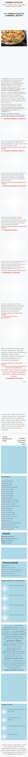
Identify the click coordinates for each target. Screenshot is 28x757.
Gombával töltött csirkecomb (17, 585)
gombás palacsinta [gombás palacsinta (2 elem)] (17, 646)
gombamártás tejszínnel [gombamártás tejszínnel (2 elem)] (21, 629)
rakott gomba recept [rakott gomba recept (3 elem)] (17, 661)
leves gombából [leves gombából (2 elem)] (8, 661)
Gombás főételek (20, 414)
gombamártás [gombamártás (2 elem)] (21, 627)
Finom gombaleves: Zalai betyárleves (14, 718)
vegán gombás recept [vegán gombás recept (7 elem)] (13, 670)
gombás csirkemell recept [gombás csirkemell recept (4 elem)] (13, 636)
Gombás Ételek (10, 754)
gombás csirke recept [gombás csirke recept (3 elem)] (9, 638)
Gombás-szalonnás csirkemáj (17, 595)
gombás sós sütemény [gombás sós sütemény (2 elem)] (16, 654)
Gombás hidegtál (5, 493)
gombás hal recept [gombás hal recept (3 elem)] (8, 643)
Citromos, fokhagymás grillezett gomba (21, 441)
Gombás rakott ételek (7, 504)
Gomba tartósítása (6, 481)
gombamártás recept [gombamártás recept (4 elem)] (8, 629)
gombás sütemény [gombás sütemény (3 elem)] (10, 656)
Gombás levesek (5, 497)
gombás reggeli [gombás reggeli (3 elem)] (20, 651)
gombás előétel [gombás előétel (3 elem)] (20, 638)
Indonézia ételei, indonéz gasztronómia (11, 575)
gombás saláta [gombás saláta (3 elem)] (6, 653)
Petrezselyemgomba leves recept (17, 726)
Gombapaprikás (5, 485)
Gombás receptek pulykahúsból (9, 506)
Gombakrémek (5, 483)
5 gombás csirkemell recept (9, 416)
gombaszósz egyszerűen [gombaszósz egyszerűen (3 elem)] (20, 633)
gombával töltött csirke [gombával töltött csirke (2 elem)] (7, 660)
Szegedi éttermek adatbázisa (8, 567)
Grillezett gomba (5, 520)
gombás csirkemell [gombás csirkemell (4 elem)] (19, 634)
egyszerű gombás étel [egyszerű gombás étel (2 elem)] (9, 625)
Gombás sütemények (6, 512)
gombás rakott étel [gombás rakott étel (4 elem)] (9, 651)
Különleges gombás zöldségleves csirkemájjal (17, 710)
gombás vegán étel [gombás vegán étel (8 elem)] (14, 658)
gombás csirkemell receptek (8, 426)
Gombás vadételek (6, 518)
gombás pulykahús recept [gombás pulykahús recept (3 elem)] (14, 648)
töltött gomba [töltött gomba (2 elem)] (9, 666)
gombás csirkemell (20, 420)
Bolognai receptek (5, 565)
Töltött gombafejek (6, 529)
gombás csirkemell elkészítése (9, 422)
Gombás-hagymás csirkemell (17, 605)
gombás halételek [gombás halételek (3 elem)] (19, 643)
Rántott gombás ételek (7, 524)
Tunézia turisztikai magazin (8, 573)
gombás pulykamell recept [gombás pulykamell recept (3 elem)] (14, 649)
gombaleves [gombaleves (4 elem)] (19, 625)
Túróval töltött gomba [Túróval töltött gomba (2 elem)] (17, 666)
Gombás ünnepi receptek (7, 516)
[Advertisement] (14, 62)
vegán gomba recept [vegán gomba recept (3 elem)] (13, 668)
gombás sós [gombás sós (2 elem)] (8, 654)
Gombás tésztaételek (6, 514)
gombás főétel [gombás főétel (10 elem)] (13, 640)
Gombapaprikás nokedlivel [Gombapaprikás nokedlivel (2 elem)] (9, 631)
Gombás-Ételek (14, 2)
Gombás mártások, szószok (8, 502)
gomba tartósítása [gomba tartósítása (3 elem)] (7, 634)
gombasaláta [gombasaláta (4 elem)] (20, 631)
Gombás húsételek (6, 495)
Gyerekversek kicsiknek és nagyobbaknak (11, 569)
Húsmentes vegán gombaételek (9, 522)
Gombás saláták (5, 510)
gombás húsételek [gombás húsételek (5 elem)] (9, 645)
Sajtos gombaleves (13, 734)
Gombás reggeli (5, 508)
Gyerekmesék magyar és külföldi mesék (11, 571)
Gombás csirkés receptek (8, 414)
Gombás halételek (6, 491)
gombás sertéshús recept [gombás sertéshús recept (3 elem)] (18, 653)
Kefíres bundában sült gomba (7, 438)
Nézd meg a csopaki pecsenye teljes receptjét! (13, 270)
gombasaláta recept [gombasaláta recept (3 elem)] (6, 633)
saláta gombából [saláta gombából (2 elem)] (6, 663)
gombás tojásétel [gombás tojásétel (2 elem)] (19, 656)
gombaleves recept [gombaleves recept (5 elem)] (10, 627)
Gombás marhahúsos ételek (8, 499)
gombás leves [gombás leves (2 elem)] (9, 646)
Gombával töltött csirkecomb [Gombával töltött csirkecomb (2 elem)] (19, 660)
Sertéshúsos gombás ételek (8, 527)
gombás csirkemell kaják (17, 424)
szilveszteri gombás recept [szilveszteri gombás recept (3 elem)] (17, 663)
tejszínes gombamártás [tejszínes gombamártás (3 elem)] (10, 664)
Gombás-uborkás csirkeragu (16, 614)
